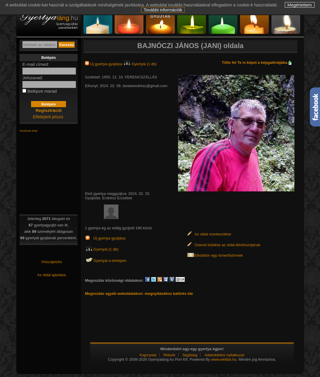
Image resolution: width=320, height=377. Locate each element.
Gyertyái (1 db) (140, 64)
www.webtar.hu (223, 359)
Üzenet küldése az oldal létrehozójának (227, 245)
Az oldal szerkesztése (213, 234)
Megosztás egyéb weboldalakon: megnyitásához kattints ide (139, 293)
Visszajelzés (51, 262)
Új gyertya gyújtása (104, 64)
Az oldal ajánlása (51, 275)
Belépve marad (42, 91)
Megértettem (299, 4)
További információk (163, 9)
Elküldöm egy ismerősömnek (219, 255)
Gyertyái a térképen (109, 260)
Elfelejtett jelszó (48, 116)
